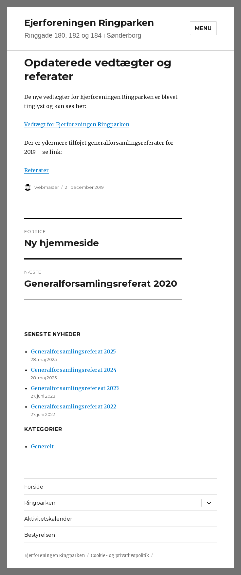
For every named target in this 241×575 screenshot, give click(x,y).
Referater (36, 170)
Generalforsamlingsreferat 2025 (73, 351)
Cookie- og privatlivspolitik (120, 555)
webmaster (46, 187)
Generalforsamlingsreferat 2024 (74, 370)
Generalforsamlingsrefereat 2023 (75, 388)
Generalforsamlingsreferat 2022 (73, 406)
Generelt (42, 446)
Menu (203, 28)
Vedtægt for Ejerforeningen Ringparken (76, 124)
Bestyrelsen (39, 535)
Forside (33, 487)
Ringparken (39, 503)
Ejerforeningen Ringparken (89, 22)
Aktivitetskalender (48, 519)
